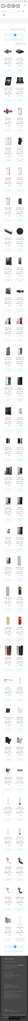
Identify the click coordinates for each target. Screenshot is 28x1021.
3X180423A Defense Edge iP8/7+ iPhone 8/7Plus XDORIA (8, 508)
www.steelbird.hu (8, 984)
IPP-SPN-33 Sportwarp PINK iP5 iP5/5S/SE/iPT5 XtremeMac (8, 118)
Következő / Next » (18, 39)
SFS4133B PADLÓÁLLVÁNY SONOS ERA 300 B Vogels (20, 808)
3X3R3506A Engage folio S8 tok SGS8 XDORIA (8, 448)
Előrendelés (20, 939)
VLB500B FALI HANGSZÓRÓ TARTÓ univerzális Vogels (8, 778)
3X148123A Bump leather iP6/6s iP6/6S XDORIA (8, 628)
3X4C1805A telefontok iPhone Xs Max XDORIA (20, 118)
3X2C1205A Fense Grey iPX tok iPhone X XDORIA (8, 298)
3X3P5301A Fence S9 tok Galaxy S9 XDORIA (8, 238)
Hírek (5, 988)
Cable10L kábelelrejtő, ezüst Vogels (20, 688)
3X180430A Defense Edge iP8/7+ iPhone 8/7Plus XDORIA (20, 478)
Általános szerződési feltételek (11, 1011)
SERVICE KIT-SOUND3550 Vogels (20, 778)
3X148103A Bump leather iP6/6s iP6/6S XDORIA (20, 628)
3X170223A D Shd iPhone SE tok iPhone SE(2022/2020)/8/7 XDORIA (8, 568)
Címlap (5, 1009)
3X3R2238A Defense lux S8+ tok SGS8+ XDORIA (8, 418)
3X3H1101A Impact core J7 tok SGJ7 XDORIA (8, 358)
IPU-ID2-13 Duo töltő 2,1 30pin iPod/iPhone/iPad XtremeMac (8, 88)
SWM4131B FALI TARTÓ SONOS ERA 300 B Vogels (19, 868)
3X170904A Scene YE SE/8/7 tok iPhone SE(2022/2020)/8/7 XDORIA (8, 538)
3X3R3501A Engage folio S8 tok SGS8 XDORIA (20, 448)
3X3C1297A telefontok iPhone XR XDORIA (20, 148)
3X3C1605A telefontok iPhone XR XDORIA (20, 178)
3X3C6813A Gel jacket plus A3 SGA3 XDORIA (20, 358)
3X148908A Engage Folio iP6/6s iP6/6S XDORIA (8, 658)
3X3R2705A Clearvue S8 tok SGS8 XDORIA (8, 478)
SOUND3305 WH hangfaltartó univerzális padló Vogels (20, 928)
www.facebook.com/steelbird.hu (11, 987)
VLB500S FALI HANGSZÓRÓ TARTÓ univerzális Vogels (20, 748)
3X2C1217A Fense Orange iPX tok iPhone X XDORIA (20, 268)
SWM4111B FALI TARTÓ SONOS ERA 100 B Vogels (20, 898)
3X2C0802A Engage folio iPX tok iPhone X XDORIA (8, 328)
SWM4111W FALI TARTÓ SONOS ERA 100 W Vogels (8, 898)
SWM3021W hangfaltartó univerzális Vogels (20, 718)
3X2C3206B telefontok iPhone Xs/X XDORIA (8, 208)
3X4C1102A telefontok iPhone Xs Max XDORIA (8, 148)
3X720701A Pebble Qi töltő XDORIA (20, 238)
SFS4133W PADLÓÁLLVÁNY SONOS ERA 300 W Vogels (8, 808)
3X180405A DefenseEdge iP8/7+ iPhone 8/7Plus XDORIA (20, 508)
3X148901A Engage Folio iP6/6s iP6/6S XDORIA (20, 658)
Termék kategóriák (8, 1010)
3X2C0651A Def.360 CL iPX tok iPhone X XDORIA (8, 268)
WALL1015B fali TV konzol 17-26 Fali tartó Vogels (8, 718)
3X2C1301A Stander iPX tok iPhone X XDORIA (20, 298)
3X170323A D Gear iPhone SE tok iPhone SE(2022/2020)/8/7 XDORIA (20, 538)
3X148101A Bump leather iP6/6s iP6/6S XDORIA (20, 598)
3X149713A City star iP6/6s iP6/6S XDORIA (8, 598)
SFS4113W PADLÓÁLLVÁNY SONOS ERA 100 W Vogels (8, 838)
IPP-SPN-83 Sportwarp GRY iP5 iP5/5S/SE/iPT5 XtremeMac (8, 58)
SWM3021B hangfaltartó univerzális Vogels (8, 748)
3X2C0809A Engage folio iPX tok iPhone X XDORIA (20, 328)
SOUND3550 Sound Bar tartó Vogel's (8, 928)
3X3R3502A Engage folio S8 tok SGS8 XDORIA (20, 418)
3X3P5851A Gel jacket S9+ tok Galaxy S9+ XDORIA (20, 208)
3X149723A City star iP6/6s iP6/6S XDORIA (20, 568)
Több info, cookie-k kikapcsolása (17, 1017)
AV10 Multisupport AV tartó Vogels (8, 688)
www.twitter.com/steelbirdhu (11, 986)
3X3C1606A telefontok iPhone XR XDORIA (8, 178)
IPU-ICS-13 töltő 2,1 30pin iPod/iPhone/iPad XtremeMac (20, 58)
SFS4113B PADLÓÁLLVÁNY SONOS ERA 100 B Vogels (20, 838)
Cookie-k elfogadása (14, 1019)
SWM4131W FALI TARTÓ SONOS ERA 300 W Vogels (8, 868)
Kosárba (8, 70)
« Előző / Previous (8, 35)
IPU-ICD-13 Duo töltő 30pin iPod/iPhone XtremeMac (20, 88)
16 (11, 39)
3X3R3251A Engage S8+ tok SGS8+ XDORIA (20, 388)
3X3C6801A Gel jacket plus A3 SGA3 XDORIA (8, 388)
